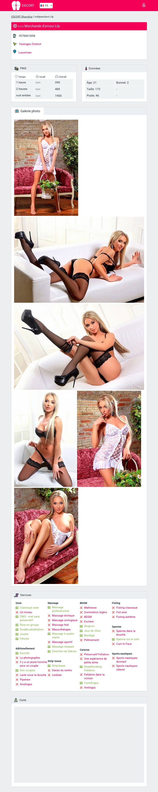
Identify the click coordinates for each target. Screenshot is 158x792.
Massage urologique (64, 620)
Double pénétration (31, 629)
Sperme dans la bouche (125, 632)
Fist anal (121, 612)
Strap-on (89, 626)
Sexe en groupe (29, 624)
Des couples (27, 670)
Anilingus (90, 687)
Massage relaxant (63, 646)
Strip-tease (58, 665)
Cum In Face (124, 644)
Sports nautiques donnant (126, 659)
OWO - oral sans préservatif (30, 618)
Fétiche (24, 638)
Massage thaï (60, 624)
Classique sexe (29, 607)
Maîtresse (90, 607)
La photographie (30, 657)
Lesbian (57, 675)
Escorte (25, 653)
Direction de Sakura (64, 651)
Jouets (24, 634)
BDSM (88, 617)
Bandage (89, 635)
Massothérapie (61, 629)
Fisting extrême (125, 617)
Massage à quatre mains (63, 635)
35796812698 (27, 36)
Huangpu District (27, 44)
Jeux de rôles (92, 630)
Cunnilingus (91, 683)
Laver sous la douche (33, 675)
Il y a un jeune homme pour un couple (33, 663)
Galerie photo (27, 111)
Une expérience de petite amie (95, 660)
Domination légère (95, 612)
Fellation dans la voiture (94, 676)
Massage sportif (62, 642)
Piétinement (91, 640)
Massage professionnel (60, 609)
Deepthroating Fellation (93, 668)
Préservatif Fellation (96, 654)
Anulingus (26, 684)
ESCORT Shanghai (21, 16)
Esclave (89, 621)
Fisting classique (126, 607)
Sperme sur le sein (127, 639)
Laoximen (22, 52)
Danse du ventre (62, 670)
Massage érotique (63, 615)
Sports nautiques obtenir (126, 667)
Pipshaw (25, 679)
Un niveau (26, 612)
